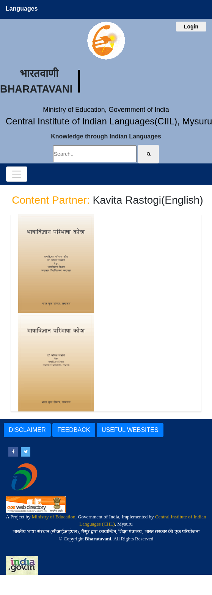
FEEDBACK (73, 430)
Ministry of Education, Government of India (106, 109)
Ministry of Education (53, 517)
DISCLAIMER (27, 430)
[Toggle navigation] (16, 174)
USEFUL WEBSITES (130, 430)
